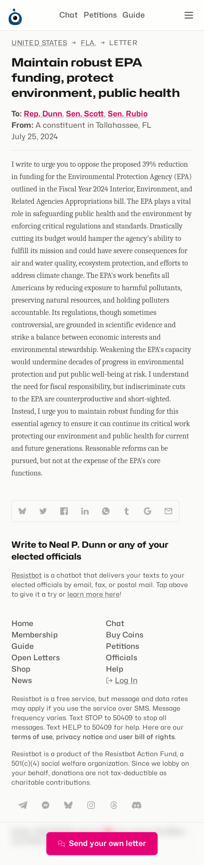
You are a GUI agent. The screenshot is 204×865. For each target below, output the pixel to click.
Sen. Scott (85, 113)
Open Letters (35, 657)
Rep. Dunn (43, 113)
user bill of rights (147, 736)
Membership (34, 634)
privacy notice (79, 736)
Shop (20, 669)
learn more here (93, 594)
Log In (122, 680)
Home (22, 623)
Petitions (100, 14)
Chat (68, 14)
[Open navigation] (189, 15)
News (21, 680)
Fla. (88, 42)
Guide (133, 14)
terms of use (32, 736)
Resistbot (26, 575)
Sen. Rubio (128, 113)
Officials (121, 657)
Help (114, 669)
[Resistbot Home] (15, 23)
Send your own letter (102, 843)
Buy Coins (124, 634)
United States (39, 42)
